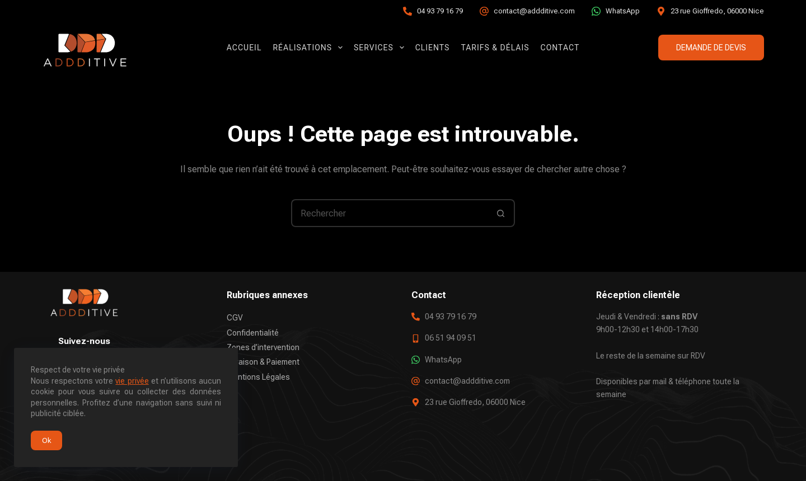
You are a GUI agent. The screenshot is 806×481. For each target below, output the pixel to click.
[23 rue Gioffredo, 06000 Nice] (661, 11)
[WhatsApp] (596, 11)
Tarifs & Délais (495, 47)
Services (381, 47)
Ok (46, 440)
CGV (235, 317)
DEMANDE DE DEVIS (711, 47)
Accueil (244, 47)
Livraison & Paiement (263, 361)
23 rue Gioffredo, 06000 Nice (717, 11)
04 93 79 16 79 (440, 11)
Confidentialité (253, 332)
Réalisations (310, 47)
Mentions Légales (258, 376)
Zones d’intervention (263, 347)
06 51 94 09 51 (450, 337)
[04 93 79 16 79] (407, 11)
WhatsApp (623, 11)
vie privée (131, 380)
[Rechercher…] (389, 213)
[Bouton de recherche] (501, 213)
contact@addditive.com (534, 11)
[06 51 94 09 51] (415, 338)
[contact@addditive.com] (484, 11)
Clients (432, 47)
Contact (560, 47)
